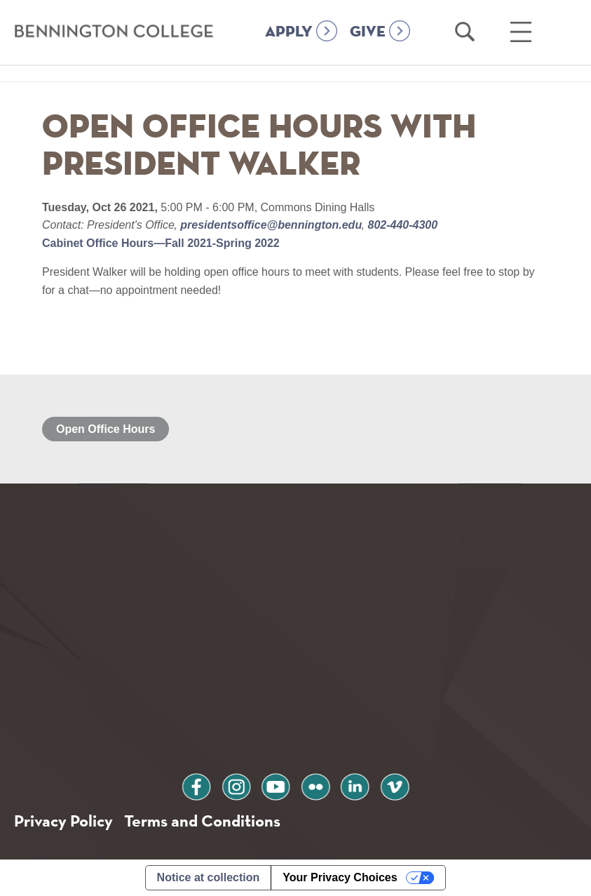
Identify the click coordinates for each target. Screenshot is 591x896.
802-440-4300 (401, 225)
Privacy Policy (63, 820)
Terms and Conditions (202, 820)
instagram (236, 785)
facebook (196, 785)
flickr (315, 785)
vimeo (394, 785)
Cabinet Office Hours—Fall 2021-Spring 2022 (161, 243)
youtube (275, 785)
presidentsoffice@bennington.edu (271, 225)
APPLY (289, 32)
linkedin (354, 785)
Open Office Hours (105, 429)
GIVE (368, 32)
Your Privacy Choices (340, 877)
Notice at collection (208, 877)
